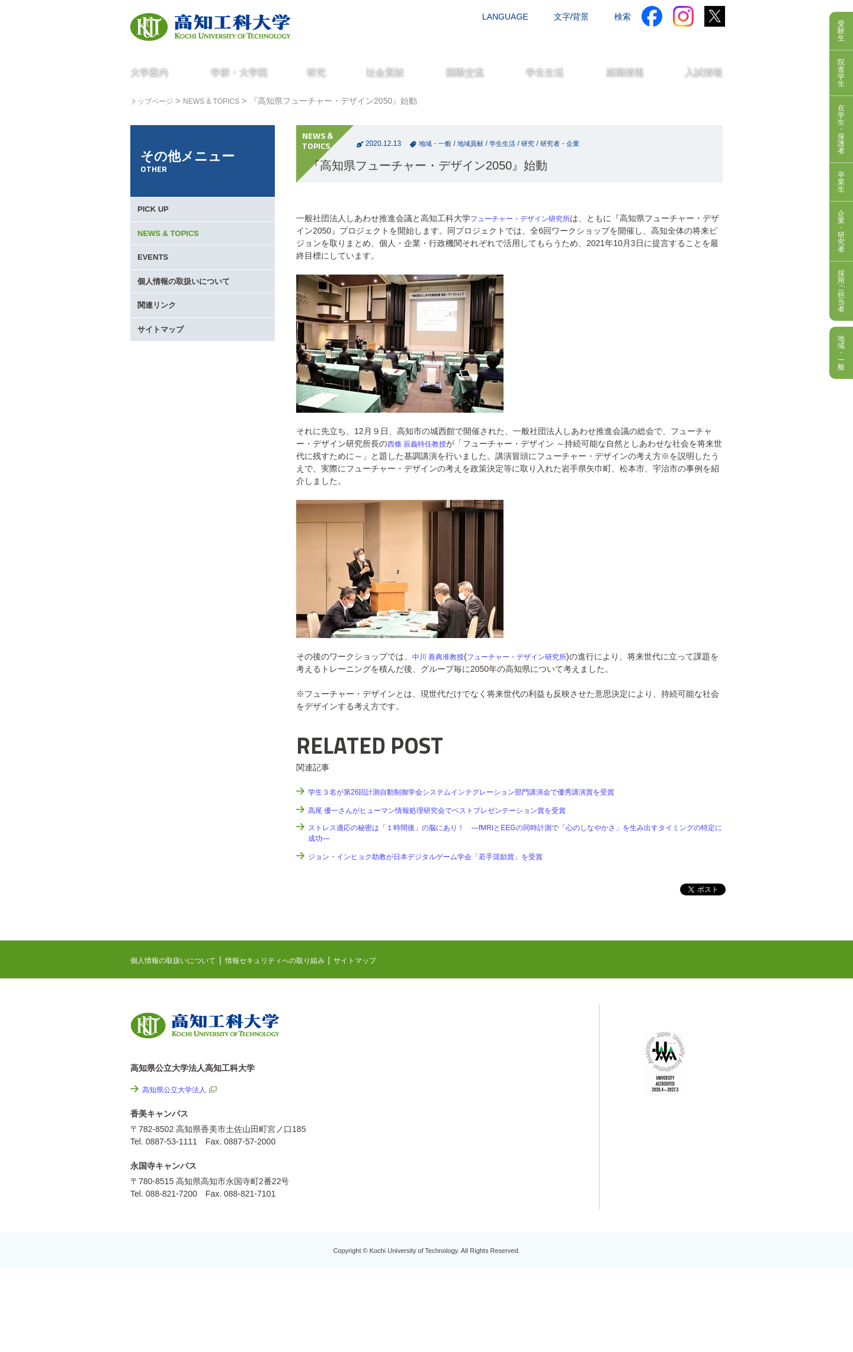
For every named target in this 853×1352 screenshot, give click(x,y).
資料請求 (606, 40)
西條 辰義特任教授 (421, 443)
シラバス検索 (667, 1040)
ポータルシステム (676, 1058)
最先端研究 (513, 1064)
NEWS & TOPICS (223, 101)
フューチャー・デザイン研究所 (528, 218)
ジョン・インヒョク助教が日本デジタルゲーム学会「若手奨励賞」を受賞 (445, 859)
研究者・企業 (570, 143)
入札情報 (526, 1273)
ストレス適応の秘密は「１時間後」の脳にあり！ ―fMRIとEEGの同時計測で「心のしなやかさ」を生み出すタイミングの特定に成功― (512, 835)
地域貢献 (474, 143)
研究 (536, 143)
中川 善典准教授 (442, 656)
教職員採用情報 (539, 1241)
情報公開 (526, 1177)
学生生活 (509, 143)
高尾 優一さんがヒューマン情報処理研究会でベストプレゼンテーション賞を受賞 (458, 810)
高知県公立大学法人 (179, 1092)
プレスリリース (539, 1209)
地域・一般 (436, 143)
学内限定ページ (672, 1077)
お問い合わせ (549, 40)
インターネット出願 (674, 40)
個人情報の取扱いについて (188, 309)
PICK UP (155, 213)
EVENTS (155, 277)
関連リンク (159, 341)
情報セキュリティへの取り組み (297, 963)
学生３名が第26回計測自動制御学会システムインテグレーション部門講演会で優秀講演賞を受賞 (487, 791)
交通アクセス (485, 40)
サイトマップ (163, 373)
